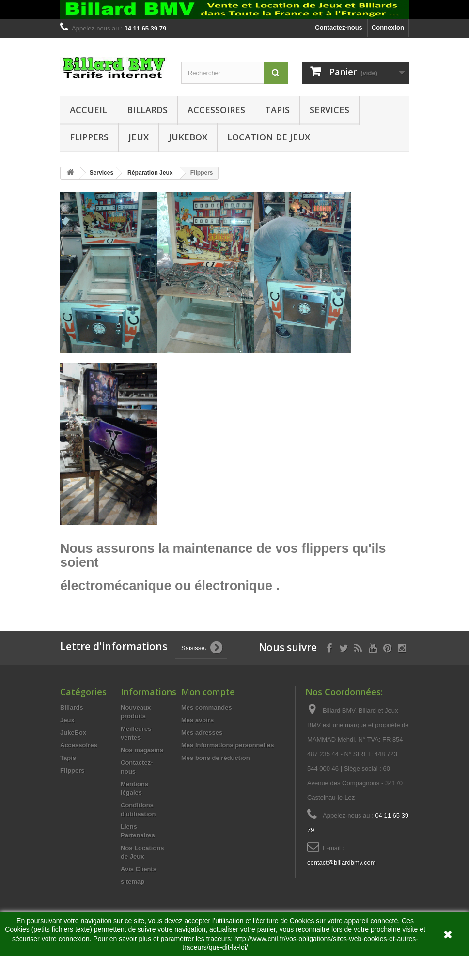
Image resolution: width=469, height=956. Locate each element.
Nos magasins (142, 750)
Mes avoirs (197, 720)
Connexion (388, 27)
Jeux (138, 137)
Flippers (89, 137)
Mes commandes (206, 707)
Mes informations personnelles (227, 745)
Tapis (277, 110)
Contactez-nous (338, 27)
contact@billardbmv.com (341, 862)
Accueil (88, 110)
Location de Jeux (268, 137)
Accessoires (216, 110)
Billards (147, 110)
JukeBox (188, 137)
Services (329, 110)
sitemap (132, 881)
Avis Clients (138, 869)
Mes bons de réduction (215, 757)
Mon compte (208, 692)
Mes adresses (201, 732)
